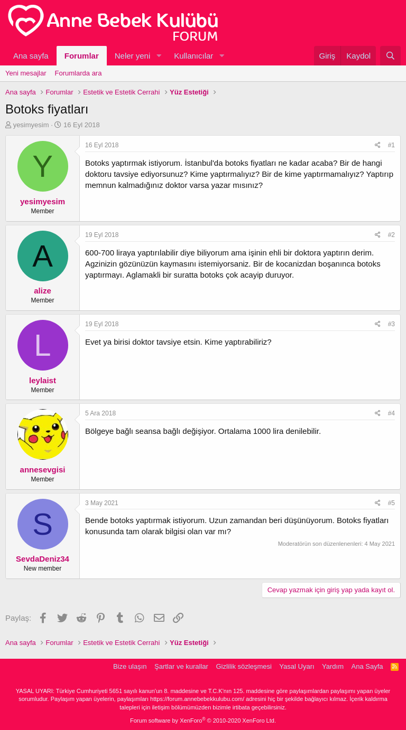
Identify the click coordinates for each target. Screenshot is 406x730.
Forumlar (81, 55)
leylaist (42, 380)
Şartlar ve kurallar (181, 666)
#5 (391, 503)
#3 (391, 324)
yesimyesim (31, 125)
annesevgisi (43, 469)
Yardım (333, 666)
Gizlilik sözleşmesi (243, 666)
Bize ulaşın (130, 666)
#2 (391, 235)
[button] (158, 55)
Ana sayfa (31, 55)
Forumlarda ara (78, 73)
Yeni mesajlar (26, 73)
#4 (391, 413)
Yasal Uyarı (296, 666)
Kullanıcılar (193, 55)
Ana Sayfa (367, 666)
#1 (391, 145)
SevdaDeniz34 (42, 558)
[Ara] (390, 55)
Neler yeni (133, 55)
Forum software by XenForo (203, 720)
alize (42, 290)
